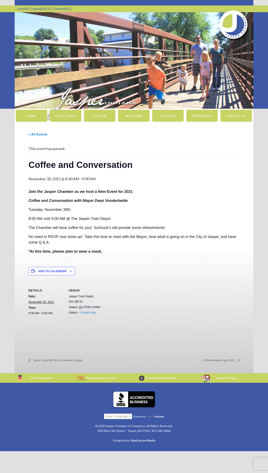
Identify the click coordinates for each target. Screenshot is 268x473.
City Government (41, 378)
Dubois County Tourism (101, 378)
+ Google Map (87, 312)
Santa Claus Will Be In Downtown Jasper (63, 360)
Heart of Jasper (227, 378)
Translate (155, 416)
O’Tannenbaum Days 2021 (215, 360)
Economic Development (160, 378)
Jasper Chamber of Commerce (233, 25)
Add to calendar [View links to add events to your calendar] (52, 271)
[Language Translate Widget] (118, 416)
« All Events (37, 134)
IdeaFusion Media (143, 440)
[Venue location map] (131, 311)
